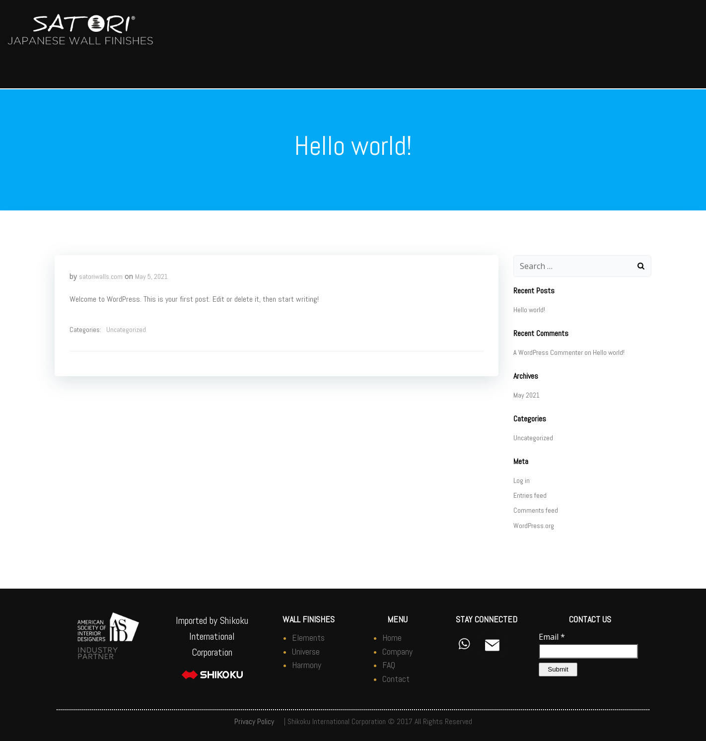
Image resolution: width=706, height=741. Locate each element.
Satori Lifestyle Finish (217, 65)
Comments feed (535, 510)
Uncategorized (126, 329)
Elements (308, 637)
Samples (464, 65)
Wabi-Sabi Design (142, 65)
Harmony (306, 665)
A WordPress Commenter (548, 352)
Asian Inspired (415, 65)
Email (552, 636)
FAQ (579, 65)
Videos (609, 65)
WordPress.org (533, 525)
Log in (521, 480)
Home (55, 65)
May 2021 (526, 395)
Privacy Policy (254, 721)
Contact (647, 65)
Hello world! (529, 309)
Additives (505, 65)
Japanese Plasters (300, 65)
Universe (306, 651)
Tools (547, 65)
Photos (363, 65)
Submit (558, 669)
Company (89, 65)
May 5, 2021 (151, 276)
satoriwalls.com (101, 276)
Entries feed (530, 495)
